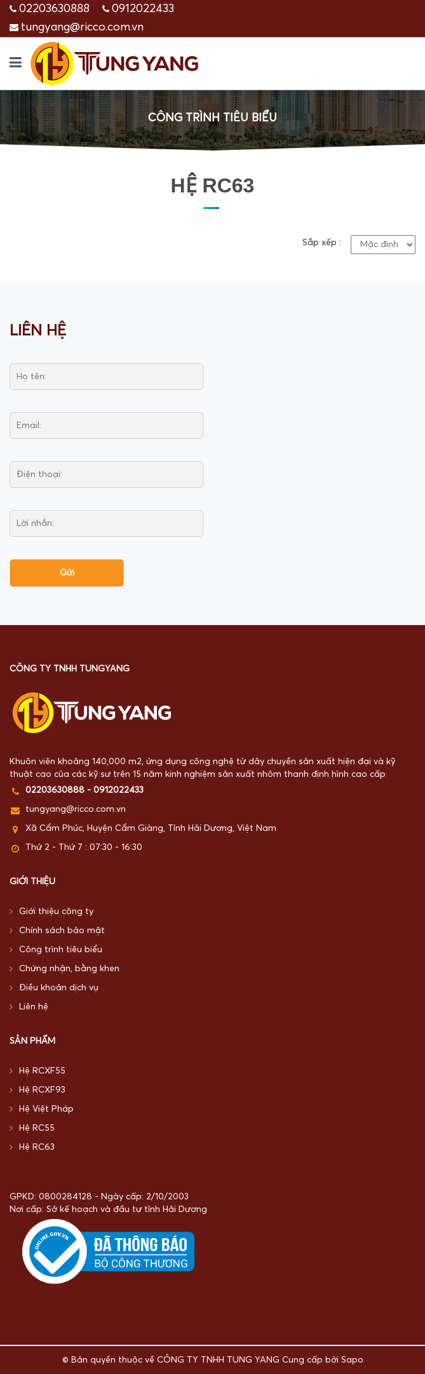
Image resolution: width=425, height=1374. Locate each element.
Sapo (352, 1360)
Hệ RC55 (32, 1128)
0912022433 (143, 9)
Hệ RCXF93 (37, 1090)
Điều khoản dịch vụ (54, 988)
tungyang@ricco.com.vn (82, 27)
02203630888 (54, 9)
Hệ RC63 (32, 1147)
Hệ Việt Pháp (42, 1109)
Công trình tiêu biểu (56, 950)
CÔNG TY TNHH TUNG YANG (218, 1360)
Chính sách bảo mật (57, 931)
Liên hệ (29, 1007)
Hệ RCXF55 (37, 1071)
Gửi (67, 573)
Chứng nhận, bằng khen (64, 969)
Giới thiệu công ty (51, 912)
